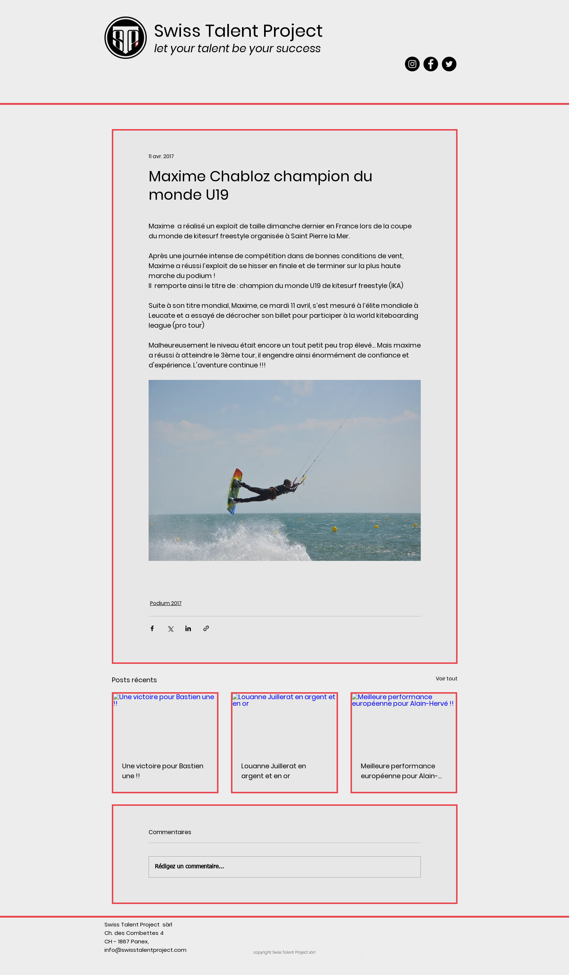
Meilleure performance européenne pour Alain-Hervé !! (399, 771)
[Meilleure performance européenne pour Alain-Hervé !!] (404, 723)
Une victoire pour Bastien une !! (162, 770)
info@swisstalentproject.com (145, 950)
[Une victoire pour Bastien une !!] (165, 723)
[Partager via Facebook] (152, 628)
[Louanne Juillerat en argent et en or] (284, 723)
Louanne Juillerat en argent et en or (273, 770)
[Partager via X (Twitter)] (170, 628)
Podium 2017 (166, 603)
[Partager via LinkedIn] (188, 628)
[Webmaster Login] (361, 954)
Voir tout (447, 678)
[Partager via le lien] (206, 628)
